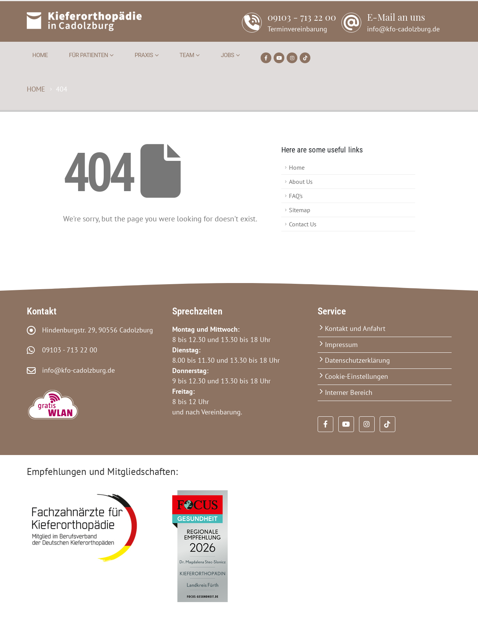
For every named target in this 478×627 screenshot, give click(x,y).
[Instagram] (292, 57)
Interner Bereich (348, 392)
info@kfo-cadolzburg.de (75, 370)
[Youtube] (279, 57)
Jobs (227, 55)
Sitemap (299, 210)
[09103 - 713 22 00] (289, 26)
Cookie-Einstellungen (356, 376)
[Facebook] (266, 57)
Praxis (144, 55)
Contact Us (302, 224)
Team (186, 55)
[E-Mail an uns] (390, 26)
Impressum (341, 344)
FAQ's (296, 196)
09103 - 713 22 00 (66, 349)
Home (40, 55)
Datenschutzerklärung (357, 360)
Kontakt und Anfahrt (355, 328)
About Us (301, 181)
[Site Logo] (84, 21)
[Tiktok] (305, 57)
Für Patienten (88, 55)
